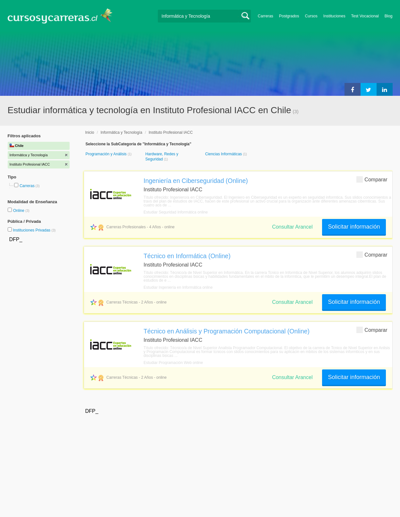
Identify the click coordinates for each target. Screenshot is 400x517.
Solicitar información (354, 226)
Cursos (311, 16)
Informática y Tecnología (121, 132)
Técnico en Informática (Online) (187, 255)
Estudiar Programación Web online (173, 362)
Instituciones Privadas (34, 230)
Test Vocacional (365, 16)
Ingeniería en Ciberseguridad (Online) (196, 180)
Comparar (371, 179)
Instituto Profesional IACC (170, 132)
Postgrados (289, 16)
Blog (389, 16)
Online (19, 210)
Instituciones (334, 16)
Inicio (89, 132)
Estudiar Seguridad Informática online (176, 212)
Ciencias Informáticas (224, 154)
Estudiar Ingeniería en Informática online (178, 287)
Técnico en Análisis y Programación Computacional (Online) (227, 331)
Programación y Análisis (107, 154)
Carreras (265, 16)
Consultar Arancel (292, 227)
